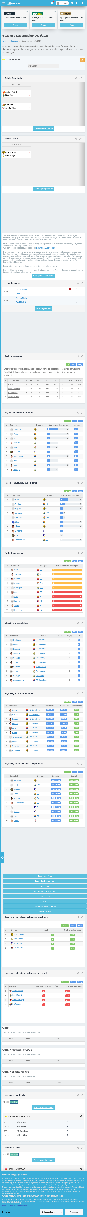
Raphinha (17, 429)
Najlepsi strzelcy (45, 911)
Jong (16, 592)
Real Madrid (13, 393)
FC (45, 499)
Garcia (17, 570)
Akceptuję (74, 1212)
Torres (15, 465)
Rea (46, 513)
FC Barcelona (41, 640)
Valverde (16, 443)
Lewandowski (18, 456)
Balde (14, 733)
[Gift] (52, 3)
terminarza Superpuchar (45, 248)
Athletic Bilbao (13, 397)
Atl (45, 531)
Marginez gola (44, 896)
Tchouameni (17, 737)
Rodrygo (16, 470)
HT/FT (44, 901)
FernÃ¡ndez (19, 588)
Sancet (16, 821)
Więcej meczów (43, 309)
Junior (15, 461)
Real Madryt (40, 653)
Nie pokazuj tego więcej (43, 276)
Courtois (15, 746)
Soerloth (16, 452)
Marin (15, 434)
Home (4, 41)
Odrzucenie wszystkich (52, 1212)
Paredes (15, 715)
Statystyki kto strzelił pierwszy (45, 891)
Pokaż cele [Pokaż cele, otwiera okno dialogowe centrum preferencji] (6, 1212)
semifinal (14, 1102)
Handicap (45, 886)
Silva (16, 597)
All (68, 365)
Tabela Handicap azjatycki (45, 881)
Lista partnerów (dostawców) (14, 1205)
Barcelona (12, 385)
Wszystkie (67, 421)
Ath (38, 821)
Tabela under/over (45, 876)
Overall (65, 925)
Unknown (14, 1154)
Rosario (17, 583)
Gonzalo (16, 447)
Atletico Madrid (14, 389)
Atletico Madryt (41, 667)
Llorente (17, 807)
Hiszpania (14, 41)
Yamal (16, 816)
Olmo (17, 522)
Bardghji (16, 438)
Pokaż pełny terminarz (44, 1107)
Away (80, 365)
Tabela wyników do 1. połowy (45, 906)
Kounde (15, 719)
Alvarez (16, 812)
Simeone (18, 531)
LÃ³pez (18, 526)
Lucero (17, 601)
